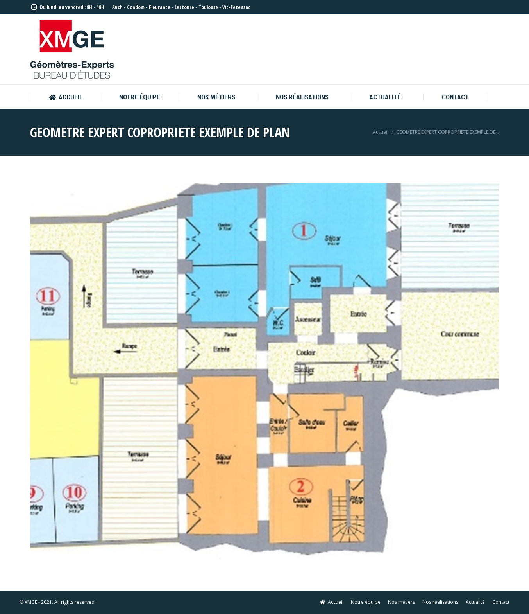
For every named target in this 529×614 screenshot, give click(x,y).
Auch (117, 7)
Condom (136, 7)
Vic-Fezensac (236, 7)
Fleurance (159, 7)
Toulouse (208, 7)
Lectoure (184, 7)
